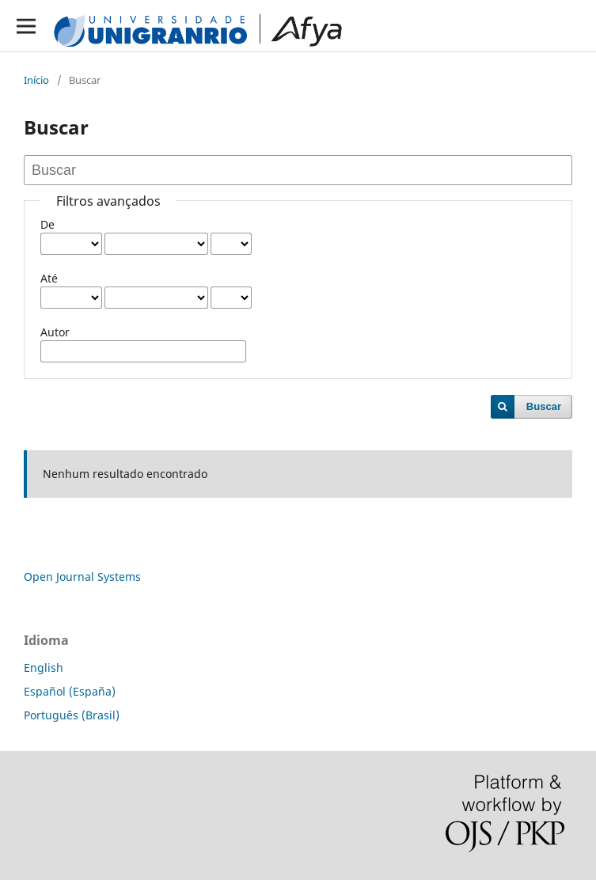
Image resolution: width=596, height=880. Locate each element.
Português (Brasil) (72, 715)
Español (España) (70, 691)
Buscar (543, 406)
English (43, 667)
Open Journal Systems (82, 576)
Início (36, 80)
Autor (55, 331)
